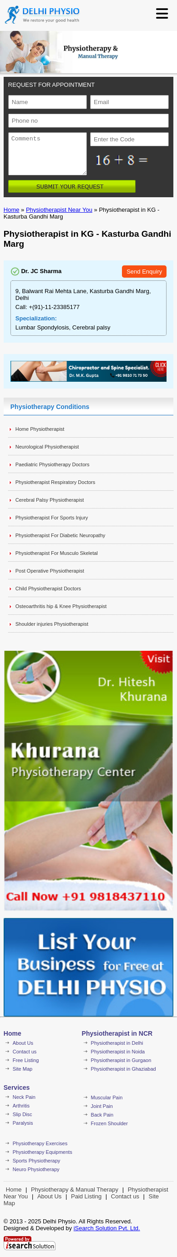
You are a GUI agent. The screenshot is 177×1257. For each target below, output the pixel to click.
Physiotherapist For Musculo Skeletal (56, 553)
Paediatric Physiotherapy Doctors (52, 464)
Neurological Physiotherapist (47, 446)
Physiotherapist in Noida (118, 1051)
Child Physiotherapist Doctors (48, 588)
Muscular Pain (107, 1097)
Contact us (25, 1051)
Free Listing (26, 1060)
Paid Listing (86, 1196)
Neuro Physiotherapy (36, 1169)
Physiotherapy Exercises (40, 1143)
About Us (23, 1043)
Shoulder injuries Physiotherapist (51, 624)
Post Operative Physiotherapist (49, 571)
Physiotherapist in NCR (117, 1033)
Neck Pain (24, 1097)
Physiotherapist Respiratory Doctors (55, 482)
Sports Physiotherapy (37, 1160)
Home (12, 209)
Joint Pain (102, 1106)
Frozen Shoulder (109, 1123)
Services (17, 1087)
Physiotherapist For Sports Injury (51, 517)
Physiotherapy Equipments (42, 1152)
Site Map (22, 1069)
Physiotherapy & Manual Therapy (74, 1189)
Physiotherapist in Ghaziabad (123, 1069)
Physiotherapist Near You (59, 209)
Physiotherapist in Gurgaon (121, 1060)
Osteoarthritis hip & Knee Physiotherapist (61, 606)
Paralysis (23, 1123)
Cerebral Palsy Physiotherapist (49, 500)
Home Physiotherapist (40, 429)
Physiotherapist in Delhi (117, 1043)
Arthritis (21, 1105)
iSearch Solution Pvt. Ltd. (107, 1228)
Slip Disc (22, 1114)
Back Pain (102, 1114)
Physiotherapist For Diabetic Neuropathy (60, 535)
